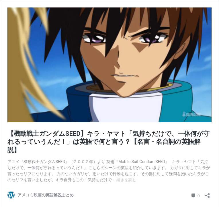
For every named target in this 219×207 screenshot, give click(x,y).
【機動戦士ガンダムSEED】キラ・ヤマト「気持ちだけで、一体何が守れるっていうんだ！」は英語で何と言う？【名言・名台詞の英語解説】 (108, 142)
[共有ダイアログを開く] (208, 193)
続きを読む (126, 179)
